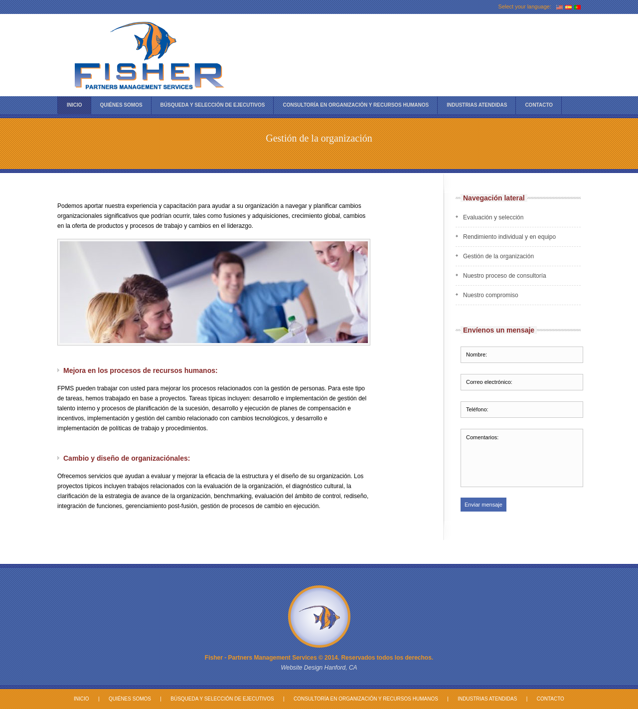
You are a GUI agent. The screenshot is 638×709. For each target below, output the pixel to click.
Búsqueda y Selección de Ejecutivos (222, 699)
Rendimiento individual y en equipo (509, 236)
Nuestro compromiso (490, 295)
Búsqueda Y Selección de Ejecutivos (212, 105)
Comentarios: (522, 458)
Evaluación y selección (493, 217)
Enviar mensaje (483, 505)
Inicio (74, 105)
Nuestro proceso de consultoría (504, 275)
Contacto (539, 105)
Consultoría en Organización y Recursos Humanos (356, 105)
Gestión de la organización (498, 256)
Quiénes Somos (121, 105)
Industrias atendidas (477, 105)
